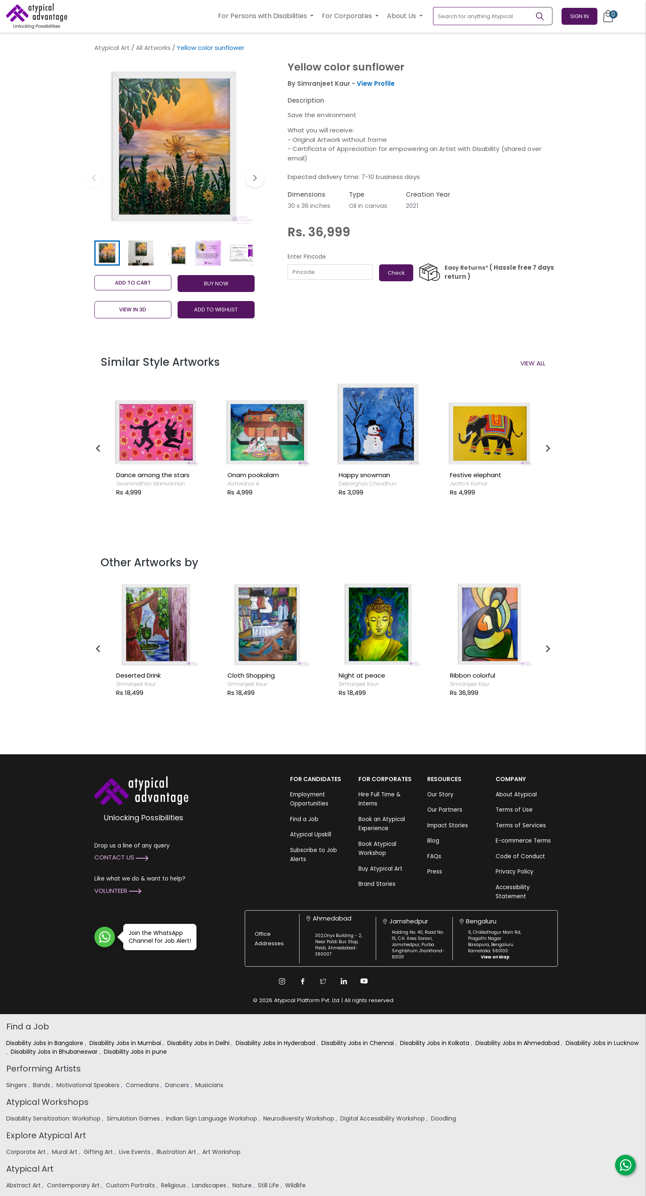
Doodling (444, 1118)
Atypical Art (112, 47)
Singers (17, 1085)
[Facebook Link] (302, 981)
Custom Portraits (131, 1185)
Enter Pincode (307, 257)
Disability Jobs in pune (136, 1052)
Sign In (579, 16)
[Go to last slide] (98, 448)
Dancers (178, 1085)
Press (434, 872)
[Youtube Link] (364, 981)
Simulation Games (134, 1118)
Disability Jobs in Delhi (199, 1043)
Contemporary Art (74, 1185)
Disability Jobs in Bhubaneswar (55, 1052)
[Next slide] (547, 448)
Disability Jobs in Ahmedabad (518, 1043)
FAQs (434, 856)
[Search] (543, 16)
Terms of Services (521, 825)
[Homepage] (36, 16)
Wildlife (296, 1185)
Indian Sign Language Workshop (212, 1118)
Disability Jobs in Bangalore (45, 1043)
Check (396, 272)
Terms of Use (514, 810)
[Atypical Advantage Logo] (141, 789)
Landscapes (210, 1185)
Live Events (135, 1152)
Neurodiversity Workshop (299, 1118)
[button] (255, 178)
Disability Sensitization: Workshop (54, 1118)
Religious (174, 1185)
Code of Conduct (520, 856)
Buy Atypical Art (380, 869)
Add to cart (133, 282)
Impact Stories (447, 825)
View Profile (376, 83)
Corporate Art (26, 1152)
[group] (174, 146)
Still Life (269, 1185)
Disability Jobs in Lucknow (602, 1043)
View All (532, 363)
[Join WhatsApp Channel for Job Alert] (104, 937)
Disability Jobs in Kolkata (435, 1043)
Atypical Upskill (310, 834)
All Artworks (153, 47)
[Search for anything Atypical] (484, 16)
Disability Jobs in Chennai (358, 1043)
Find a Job (304, 819)
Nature (242, 1185)
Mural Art (65, 1152)
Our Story (440, 794)
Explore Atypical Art (46, 1135)
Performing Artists (43, 1068)
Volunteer (117, 890)
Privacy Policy (515, 872)
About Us (402, 16)
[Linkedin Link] (343, 981)
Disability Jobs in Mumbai (126, 1043)
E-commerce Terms (523, 841)
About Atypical (516, 794)
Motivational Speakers (88, 1085)
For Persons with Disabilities (263, 16)
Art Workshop (222, 1152)
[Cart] (608, 16)
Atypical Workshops (47, 1102)
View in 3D (132, 309)
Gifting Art (99, 1152)
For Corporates (348, 16)
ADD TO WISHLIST (216, 309)
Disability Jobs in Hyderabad (276, 1043)
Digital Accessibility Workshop (383, 1118)
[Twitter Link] (323, 981)
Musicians (210, 1085)
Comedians (143, 1085)
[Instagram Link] (282, 981)
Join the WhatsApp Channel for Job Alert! (157, 937)
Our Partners (444, 810)
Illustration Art (177, 1152)
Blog (433, 841)
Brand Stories (377, 884)
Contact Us (121, 857)
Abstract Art (24, 1185)
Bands (42, 1085)
